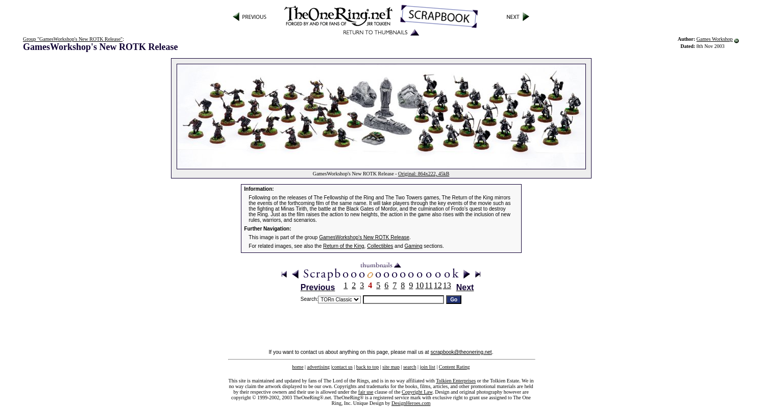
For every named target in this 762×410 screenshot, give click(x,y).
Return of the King (343, 246)
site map (391, 367)
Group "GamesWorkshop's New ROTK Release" (72, 39)
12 (438, 285)
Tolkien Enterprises (456, 380)
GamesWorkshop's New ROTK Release (364, 237)
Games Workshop (715, 39)
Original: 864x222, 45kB (423, 173)
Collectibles (380, 246)
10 (419, 285)
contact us (342, 367)
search (409, 367)
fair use (366, 392)
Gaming (414, 246)
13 (447, 285)
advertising (318, 367)
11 (428, 285)
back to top (367, 367)
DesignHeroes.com (410, 403)
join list (427, 367)
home (297, 367)
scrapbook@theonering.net (460, 352)
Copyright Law (417, 392)
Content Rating (454, 367)
